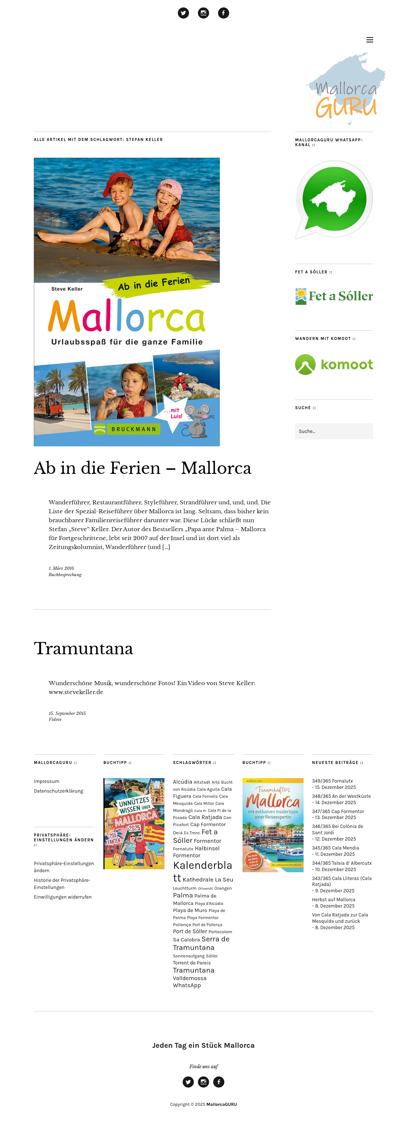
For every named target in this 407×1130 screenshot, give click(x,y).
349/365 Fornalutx (332, 781)
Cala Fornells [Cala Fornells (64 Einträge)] (205, 796)
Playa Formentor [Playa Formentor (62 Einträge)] (202, 917)
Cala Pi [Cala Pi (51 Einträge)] (200, 810)
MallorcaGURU (221, 1104)
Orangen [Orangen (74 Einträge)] (223, 888)
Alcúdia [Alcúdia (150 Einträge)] (182, 782)
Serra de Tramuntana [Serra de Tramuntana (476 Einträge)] (201, 943)
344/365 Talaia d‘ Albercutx (342, 863)
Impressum (46, 781)
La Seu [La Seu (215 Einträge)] (224, 879)
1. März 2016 (61, 568)
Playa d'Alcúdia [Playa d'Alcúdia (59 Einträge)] (209, 903)
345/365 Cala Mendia (335, 848)
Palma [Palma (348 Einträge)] (183, 895)
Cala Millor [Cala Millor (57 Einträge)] (204, 803)
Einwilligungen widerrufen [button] (63, 897)
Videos (55, 719)
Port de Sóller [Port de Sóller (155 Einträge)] (190, 931)
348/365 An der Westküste (341, 796)
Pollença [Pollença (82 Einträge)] (182, 924)
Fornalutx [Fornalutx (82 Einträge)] (183, 848)
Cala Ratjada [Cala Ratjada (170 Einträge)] (205, 817)
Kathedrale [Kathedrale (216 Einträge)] (198, 879)
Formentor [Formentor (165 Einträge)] (207, 841)
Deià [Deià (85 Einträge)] (178, 832)
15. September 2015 (67, 713)
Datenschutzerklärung (58, 791)
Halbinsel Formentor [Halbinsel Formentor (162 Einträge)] (196, 852)
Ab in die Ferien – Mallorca (142, 468)
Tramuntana (83, 648)
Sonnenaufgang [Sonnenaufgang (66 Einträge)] (189, 956)
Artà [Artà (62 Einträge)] (215, 782)
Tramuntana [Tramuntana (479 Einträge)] (194, 970)
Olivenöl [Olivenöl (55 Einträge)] (205, 888)
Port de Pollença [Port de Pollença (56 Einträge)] (207, 924)
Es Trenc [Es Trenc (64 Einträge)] (192, 832)
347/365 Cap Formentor (338, 811)
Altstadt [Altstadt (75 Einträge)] (202, 782)
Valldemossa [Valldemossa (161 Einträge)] (189, 978)
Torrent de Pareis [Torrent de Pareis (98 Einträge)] (192, 963)
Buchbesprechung (65, 574)
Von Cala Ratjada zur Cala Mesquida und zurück (340, 918)
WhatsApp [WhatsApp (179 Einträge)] (187, 985)
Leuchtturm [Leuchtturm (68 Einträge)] (185, 888)
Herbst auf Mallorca (333, 899)
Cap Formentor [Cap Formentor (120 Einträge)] (208, 824)
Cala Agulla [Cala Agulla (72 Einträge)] (208, 789)
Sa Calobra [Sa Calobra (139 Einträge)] (186, 939)
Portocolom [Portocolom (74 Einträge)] (221, 931)
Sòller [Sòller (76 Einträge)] (212, 956)
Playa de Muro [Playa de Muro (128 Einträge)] (190, 910)
